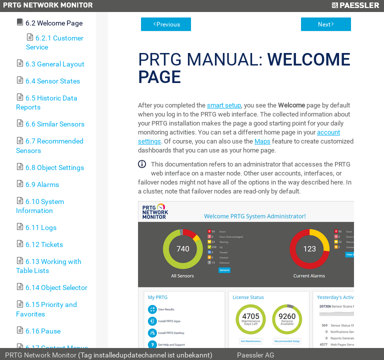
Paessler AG (255, 355)
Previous (168, 24)
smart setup (224, 105)
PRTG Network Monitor (40, 355)
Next (324, 24)
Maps (262, 141)
